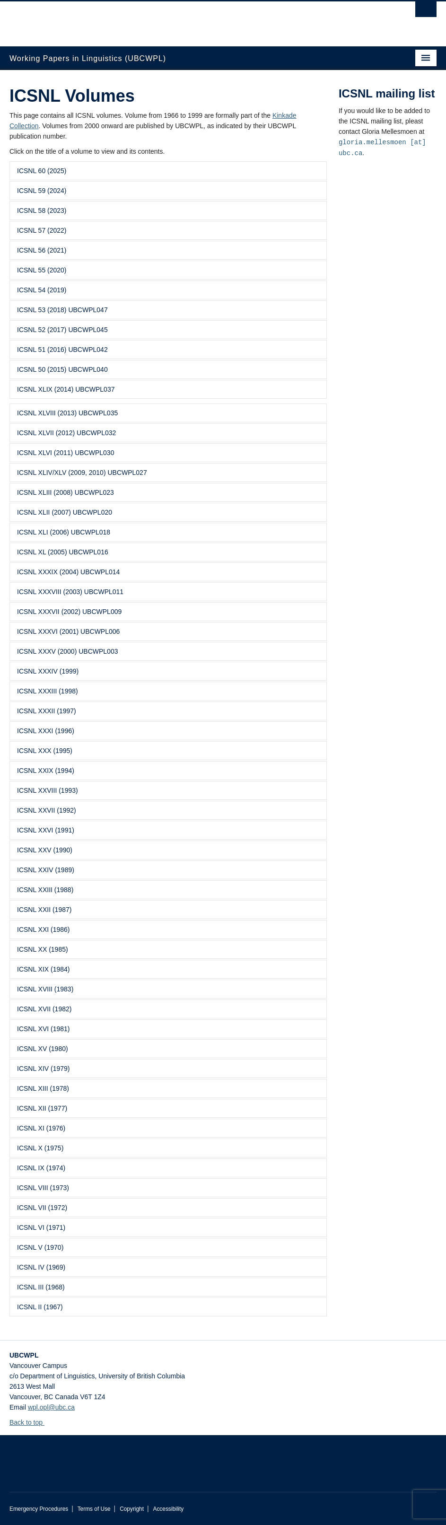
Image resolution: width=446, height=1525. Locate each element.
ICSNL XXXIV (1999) (48, 671)
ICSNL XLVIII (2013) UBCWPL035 (67, 413)
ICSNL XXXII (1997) (46, 711)
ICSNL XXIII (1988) (45, 890)
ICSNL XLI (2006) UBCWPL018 (63, 532)
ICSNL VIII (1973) (43, 1188)
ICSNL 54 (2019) (42, 290)
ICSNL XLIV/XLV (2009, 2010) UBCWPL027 (82, 472)
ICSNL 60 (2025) (42, 171)
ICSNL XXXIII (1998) (47, 691)
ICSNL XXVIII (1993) (47, 790)
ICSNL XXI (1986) (43, 929)
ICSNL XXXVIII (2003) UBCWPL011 (70, 592)
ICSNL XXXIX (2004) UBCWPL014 (68, 572)
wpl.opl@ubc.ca (51, 1407)
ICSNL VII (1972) (42, 1207)
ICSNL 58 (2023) (42, 210)
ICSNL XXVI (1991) (45, 830)
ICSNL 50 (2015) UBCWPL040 (62, 369)
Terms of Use (94, 1509)
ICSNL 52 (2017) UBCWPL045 (62, 329)
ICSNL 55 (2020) (42, 270)
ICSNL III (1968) (41, 1287)
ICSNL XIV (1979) (43, 1068)
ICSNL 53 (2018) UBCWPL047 (62, 310)
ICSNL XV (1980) (42, 1048)
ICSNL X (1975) (40, 1148)
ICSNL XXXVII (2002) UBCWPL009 (69, 611)
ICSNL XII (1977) (42, 1108)
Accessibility (168, 1509)
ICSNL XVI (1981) (43, 1029)
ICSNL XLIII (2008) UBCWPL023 (65, 492)
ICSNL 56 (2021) (42, 250)
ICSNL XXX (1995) (44, 750)
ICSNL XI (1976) (41, 1128)
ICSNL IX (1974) (41, 1168)
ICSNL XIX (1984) (43, 969)
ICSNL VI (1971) (41, 1227)
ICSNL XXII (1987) (44, 909)
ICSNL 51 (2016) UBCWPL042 (62, 349)
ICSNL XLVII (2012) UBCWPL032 (66, 433)
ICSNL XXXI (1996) (45, 731)
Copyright (132, 1509)
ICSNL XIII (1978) (43, 1088)
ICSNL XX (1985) (42, 949)
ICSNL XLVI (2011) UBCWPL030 (65, 452)
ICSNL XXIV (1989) (45, 870)
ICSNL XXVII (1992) (46, 810)
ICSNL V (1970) (40, 1247)
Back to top (30, 1422)
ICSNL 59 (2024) (42, 190)
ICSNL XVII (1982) (44, 1009)
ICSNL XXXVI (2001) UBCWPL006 (68, 631)
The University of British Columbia (191, 19)
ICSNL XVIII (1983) (45, 989)
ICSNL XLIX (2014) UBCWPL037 (65, 389)
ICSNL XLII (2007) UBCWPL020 (64, 512)
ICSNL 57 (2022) (42, 230)
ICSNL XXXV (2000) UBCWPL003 (67, 651)
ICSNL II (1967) (40, 1307)
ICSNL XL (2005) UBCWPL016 (62, 552)
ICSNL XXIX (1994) (45, 770)
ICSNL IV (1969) (41, 1267)
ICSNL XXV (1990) (44, 850)
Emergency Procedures (38, 1509)
